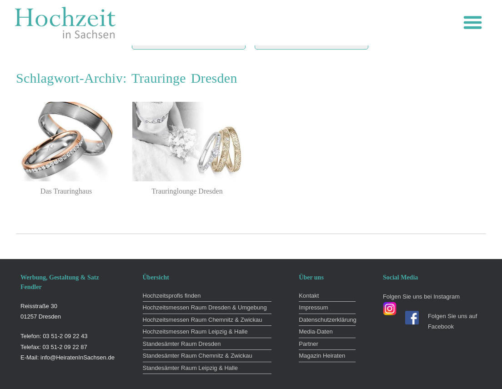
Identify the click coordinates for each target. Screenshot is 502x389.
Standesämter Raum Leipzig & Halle (190, 367)
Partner (308, 343)
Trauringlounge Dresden (186, 191)
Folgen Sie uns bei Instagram (421, 296)
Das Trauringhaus (66, 191)
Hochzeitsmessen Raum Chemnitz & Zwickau (202, 319)
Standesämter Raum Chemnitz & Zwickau (197, 355)
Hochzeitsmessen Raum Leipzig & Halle (195, 331)
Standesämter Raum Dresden (182, 343)
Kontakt (309, 295)
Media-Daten (315, 331)
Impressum (313, 307)
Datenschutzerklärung (327, 319)
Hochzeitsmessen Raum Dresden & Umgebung (205, 307)
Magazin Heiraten (322, 355)
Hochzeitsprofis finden (172, 295)
